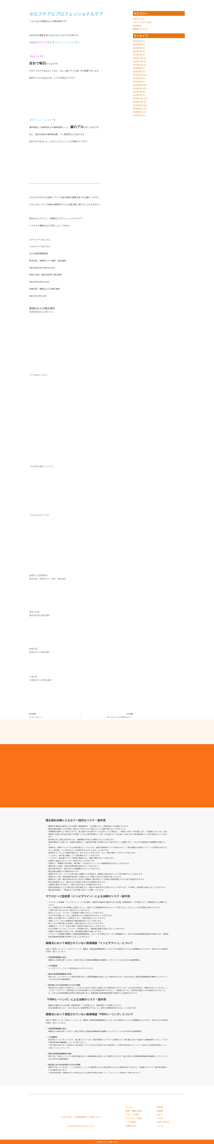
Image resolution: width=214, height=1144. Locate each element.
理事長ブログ (139, 28)
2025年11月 (138, 61)
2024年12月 (138, 98)
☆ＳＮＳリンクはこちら (40, 246)
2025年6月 (138, 78)
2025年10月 (138, 64)
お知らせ (137, 18)
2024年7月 (138, 115)
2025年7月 (138, 74)
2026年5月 (138, 41)
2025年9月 (138, 68)
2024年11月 (138, 101)
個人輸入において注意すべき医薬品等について (143, 1039)
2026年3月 (138, 47)
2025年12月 (138, 57)
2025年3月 (138, 88)
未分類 (136, 25)
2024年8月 (138, 111)
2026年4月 (138, 44)
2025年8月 (138, 71)
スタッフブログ (140, 22)
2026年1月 (138, 54)
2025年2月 (138, 91)
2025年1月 (138, 95)
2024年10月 (138, 105)
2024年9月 (138, 108)
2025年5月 (138, 81)
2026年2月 (138, 51)
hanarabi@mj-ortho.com (81, 1126)
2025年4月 (138, 84)
